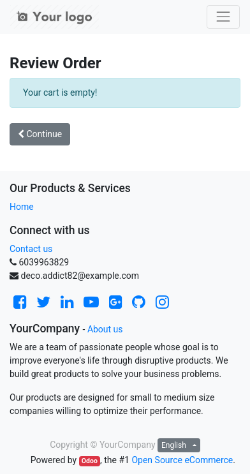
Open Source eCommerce (182, 460)
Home (22, 207)
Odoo (90, 461)
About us (105, 329)
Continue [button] (40, 134)
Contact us (31, 249)
